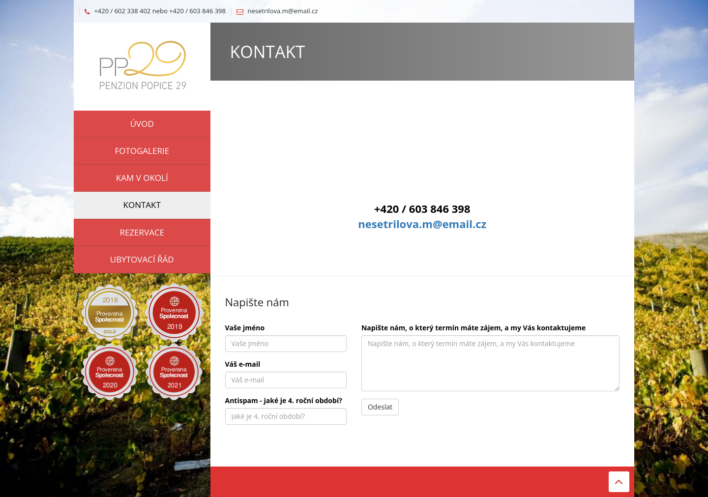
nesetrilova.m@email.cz (283, 10)
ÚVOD (142, 123)
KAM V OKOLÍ (142, 177)
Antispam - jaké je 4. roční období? (283, 400)
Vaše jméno (245, 327)
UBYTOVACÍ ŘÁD (142, 259)
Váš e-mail (243, 364)
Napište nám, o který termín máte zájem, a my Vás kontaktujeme (473, 327)
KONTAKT (142, 204)
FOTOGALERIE (142, 150)
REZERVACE (141, 232)
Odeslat (380, 406)
